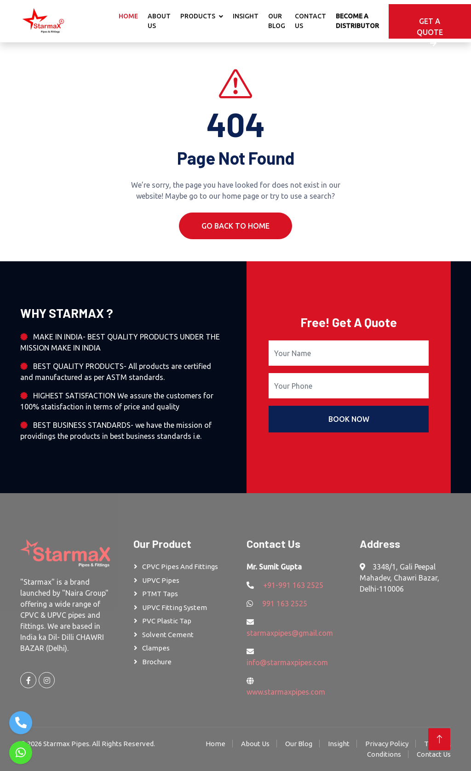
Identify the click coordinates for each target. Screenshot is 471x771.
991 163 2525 (284, 603)
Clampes (156, 648)
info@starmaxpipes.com (287, 662)
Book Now (348, 419)
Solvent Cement (168, 635)
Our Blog (276, 20)
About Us (159, 20)
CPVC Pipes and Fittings (180, 566)
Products (197, 16)
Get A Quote (430, 28)
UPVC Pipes (160, 580)
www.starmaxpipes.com (286, 692)
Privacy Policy (386, 744)
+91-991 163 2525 (293, 585)
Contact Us (310, 20)
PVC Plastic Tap (166, 621)
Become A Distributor (357, 20)
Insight (245, 16)
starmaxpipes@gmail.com (290, 633)
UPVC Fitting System (174, 607)
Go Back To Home (235, 226)
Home (128, 16)
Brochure (157, 662)
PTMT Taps (160, 594)
